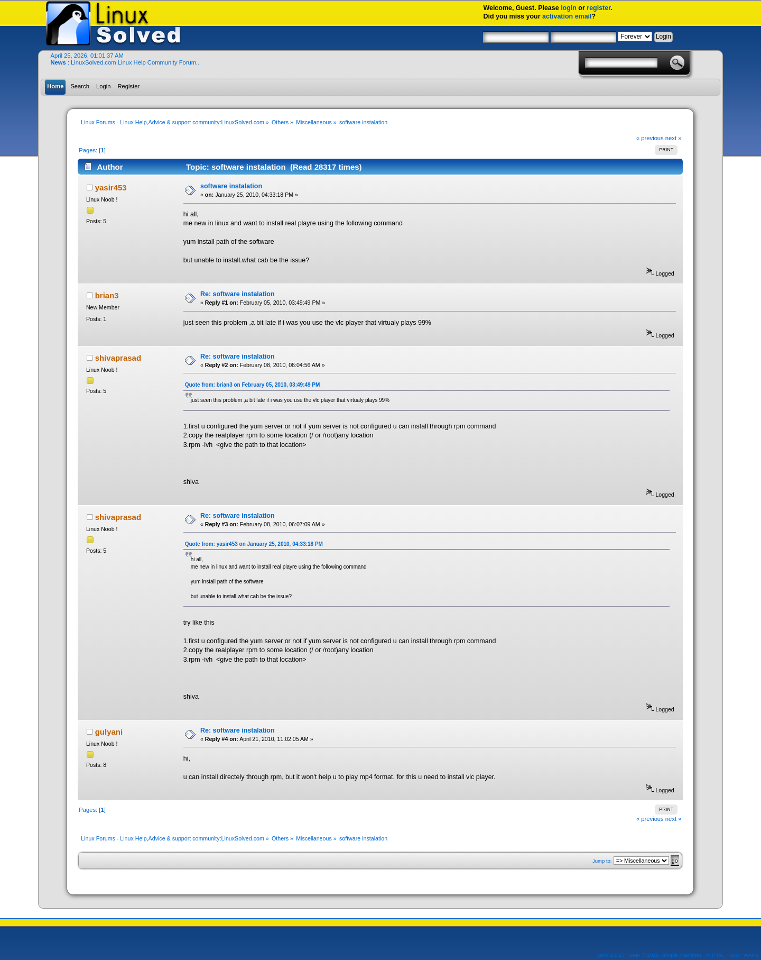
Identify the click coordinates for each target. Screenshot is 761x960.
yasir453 (111, 187)
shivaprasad (118, 357)
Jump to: (602, 861)
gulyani (109, 731)
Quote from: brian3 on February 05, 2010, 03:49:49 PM (252, 385)
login (569, 8)
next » (673, 138)
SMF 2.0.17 (611, 955)
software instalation (231, 186)
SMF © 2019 (644, 955)
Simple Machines (682, 955)
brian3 (107, 295)
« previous (650, 138)
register (598, 8)
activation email (567, 16)
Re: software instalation (237, 294)
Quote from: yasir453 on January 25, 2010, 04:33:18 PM (254, 544)
